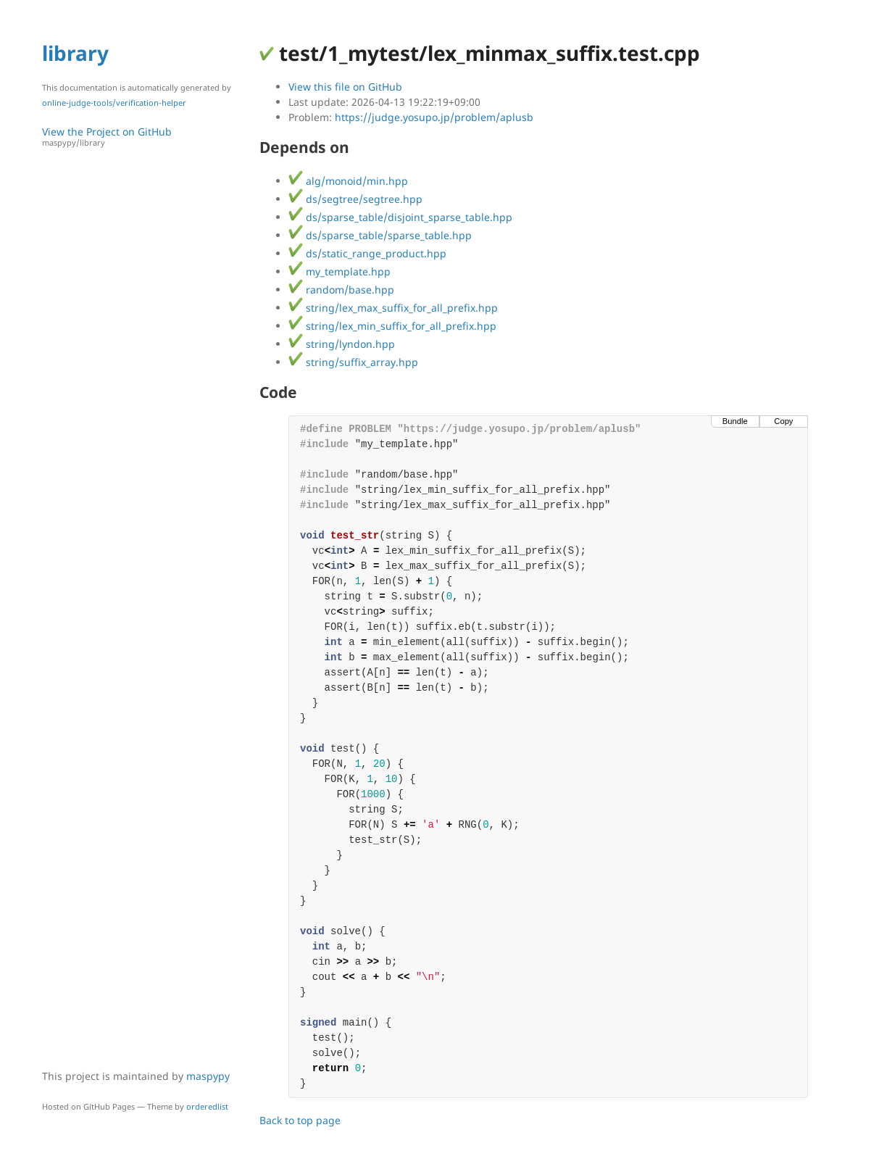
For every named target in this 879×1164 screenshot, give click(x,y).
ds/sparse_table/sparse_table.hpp (380, 235)
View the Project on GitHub (143, 137)
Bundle (735, 421)
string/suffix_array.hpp (353, 362)
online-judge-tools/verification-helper (114, 102)
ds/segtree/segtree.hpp (355, 199)
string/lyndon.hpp (341, 344)
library (75, 53)
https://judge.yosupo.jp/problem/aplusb (434, 117)
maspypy (208, 1076)
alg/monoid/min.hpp (348, 181)
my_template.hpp (339, 271)
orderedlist (207, 1106)
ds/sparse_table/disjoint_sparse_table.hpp (400, 217)
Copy (783, 421)
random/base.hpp (341, 289)
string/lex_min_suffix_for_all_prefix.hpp (392, 326)
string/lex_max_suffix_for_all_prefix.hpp (393, 308)
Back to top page (300, 1120)
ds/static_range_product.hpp (367, 253)
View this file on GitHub (345, 86)
